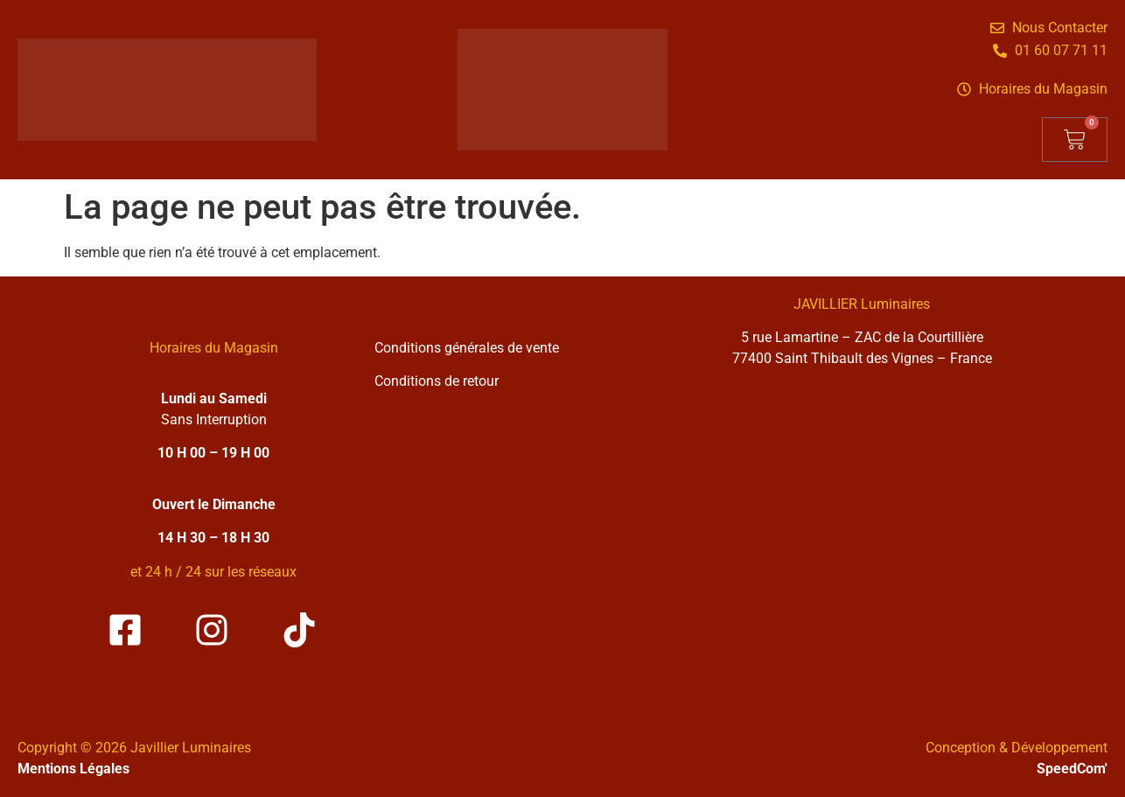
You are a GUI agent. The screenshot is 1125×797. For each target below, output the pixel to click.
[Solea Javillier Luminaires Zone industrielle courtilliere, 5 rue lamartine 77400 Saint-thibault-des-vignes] (861, 540)
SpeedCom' (1072, 768)
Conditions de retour (436, 381)
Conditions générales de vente (466, 347)
